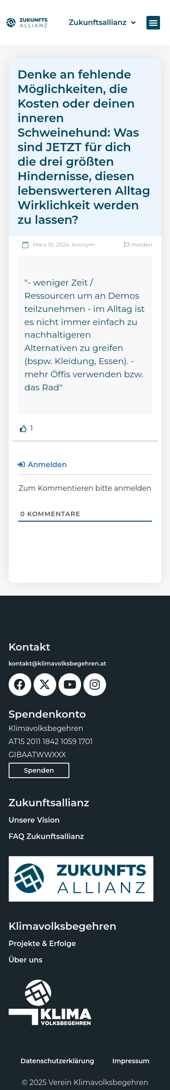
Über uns (26, 960)
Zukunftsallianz (102, 23)
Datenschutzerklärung (57, 1061)
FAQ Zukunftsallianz (46, 836)
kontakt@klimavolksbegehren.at (58, 663)
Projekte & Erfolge (42, 943)
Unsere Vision (34, 820)
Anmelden (42, 464)
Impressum (131, 1061)
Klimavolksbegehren (63, 926)
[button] (153, 23)
